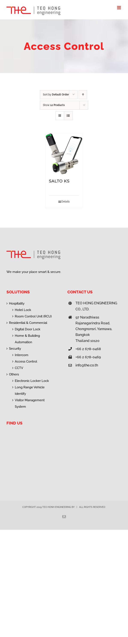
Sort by (56, 94)
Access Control (26, 361)
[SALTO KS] (64, 153)
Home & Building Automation (27, 339)
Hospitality (16, 303)
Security (15, 349)
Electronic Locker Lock (32, 381)
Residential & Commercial (28, 323)
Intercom (21, 355)
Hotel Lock (23, 310)
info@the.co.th (86, 365)
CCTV (19, 368)
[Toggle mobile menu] (119, 7)
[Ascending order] (83, 94)
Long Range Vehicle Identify (30, 390)
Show (54, 105)
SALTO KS (59, 181)
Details (65, 201)
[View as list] (68, 116)
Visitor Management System (30, 403)
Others (14, 374)
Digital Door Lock (27, 329)
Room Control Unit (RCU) (33, 316)
